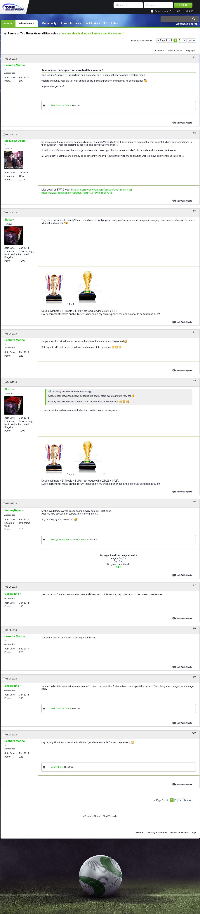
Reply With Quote (182, 122)
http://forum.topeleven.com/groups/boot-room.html (101, 189)
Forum (8, 23)
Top (194, 832)
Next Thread (109, 816)
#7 (194, 585)
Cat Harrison (83, 539)
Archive (139, 832)
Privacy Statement (157, 832)
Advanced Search (187, 23)
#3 (194, 210)
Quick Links (91, 23)
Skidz (53, 539)
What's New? (26, 23)
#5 (194, 380)
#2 (194, 132)
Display (189, 51)
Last (191, 40)
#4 (194, 332)
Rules (114, 23)
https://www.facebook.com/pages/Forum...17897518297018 (76, 192)
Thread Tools (174, 51)
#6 (194, 501)
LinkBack (158, 51)
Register (188, 11)
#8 (194, 628)
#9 (194, 677)
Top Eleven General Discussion (39, 33)
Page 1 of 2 (166, 40)
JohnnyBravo (57, 767)
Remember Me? (163, 11)
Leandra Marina (64, 539)
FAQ (104, 23)
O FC (118, 567)
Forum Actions (70, 23)
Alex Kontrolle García (61, 105)
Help (178, 11)
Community (49, 23)
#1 (194, 57)
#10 (194, 733)
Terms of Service (179, 832)
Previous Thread (92, 816)
